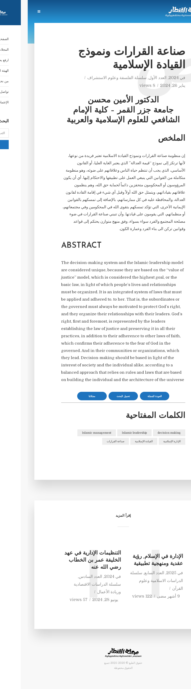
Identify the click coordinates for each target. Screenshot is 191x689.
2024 (146, 77)
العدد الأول (130, 77)
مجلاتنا (64, 396)
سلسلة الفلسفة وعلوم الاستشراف (89, 77)
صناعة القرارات (88, 441)
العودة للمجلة (127, 396)
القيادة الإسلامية (116, 441)
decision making (141, 432)
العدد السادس (62, 576)
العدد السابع (126, 573)
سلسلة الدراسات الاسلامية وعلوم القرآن (128, 581)
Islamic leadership (106, 432)
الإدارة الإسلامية (144, 441)
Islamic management (69, 432)
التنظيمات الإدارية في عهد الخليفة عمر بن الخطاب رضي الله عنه (65, 560)
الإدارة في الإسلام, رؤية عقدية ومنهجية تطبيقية (130, 560)
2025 (144, 573)
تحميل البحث (95, 396)
